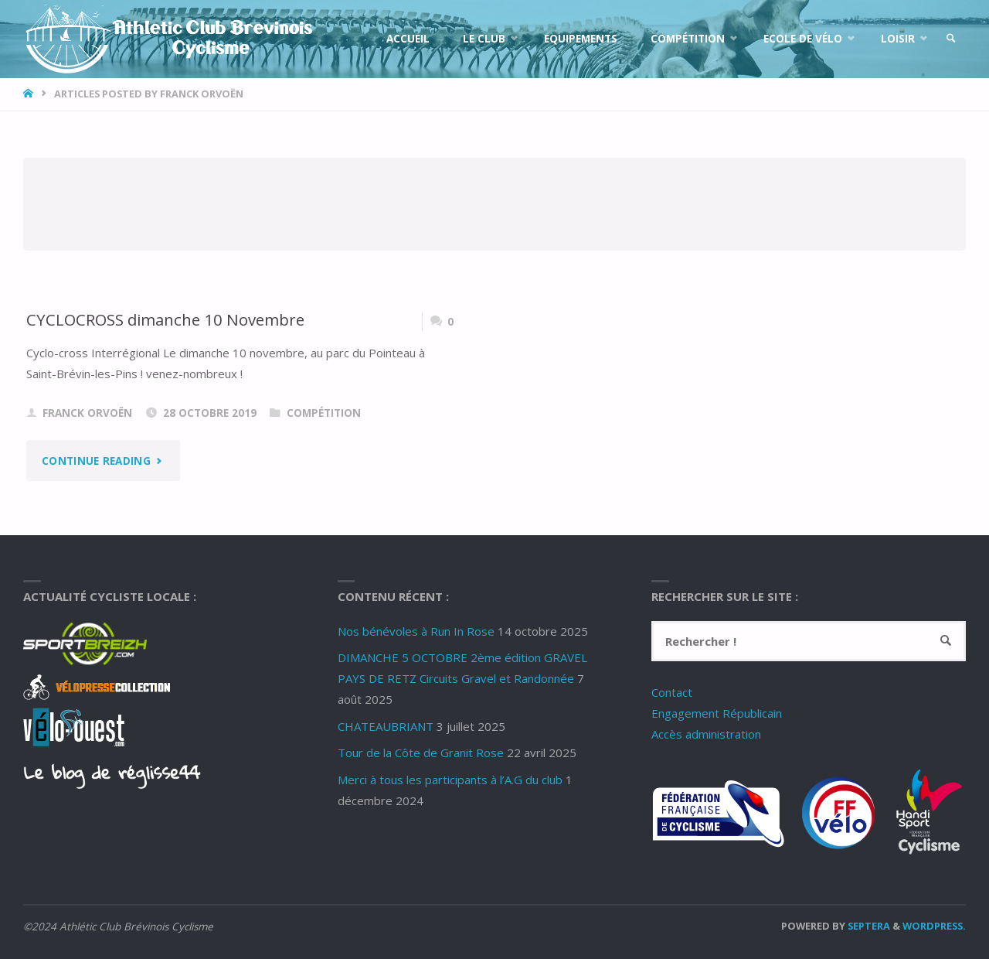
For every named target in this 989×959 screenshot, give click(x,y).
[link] (951, 38)
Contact (671, 692)
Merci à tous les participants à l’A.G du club (450, 779)
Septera (867, 926)
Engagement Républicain (716, 713)
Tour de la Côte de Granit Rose (421, 752)
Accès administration (706, 734)
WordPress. (934, 926)
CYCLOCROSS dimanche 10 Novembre (165, 319)
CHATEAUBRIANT (385, 726)
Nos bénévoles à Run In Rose (416, 631)
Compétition (324, 413)
